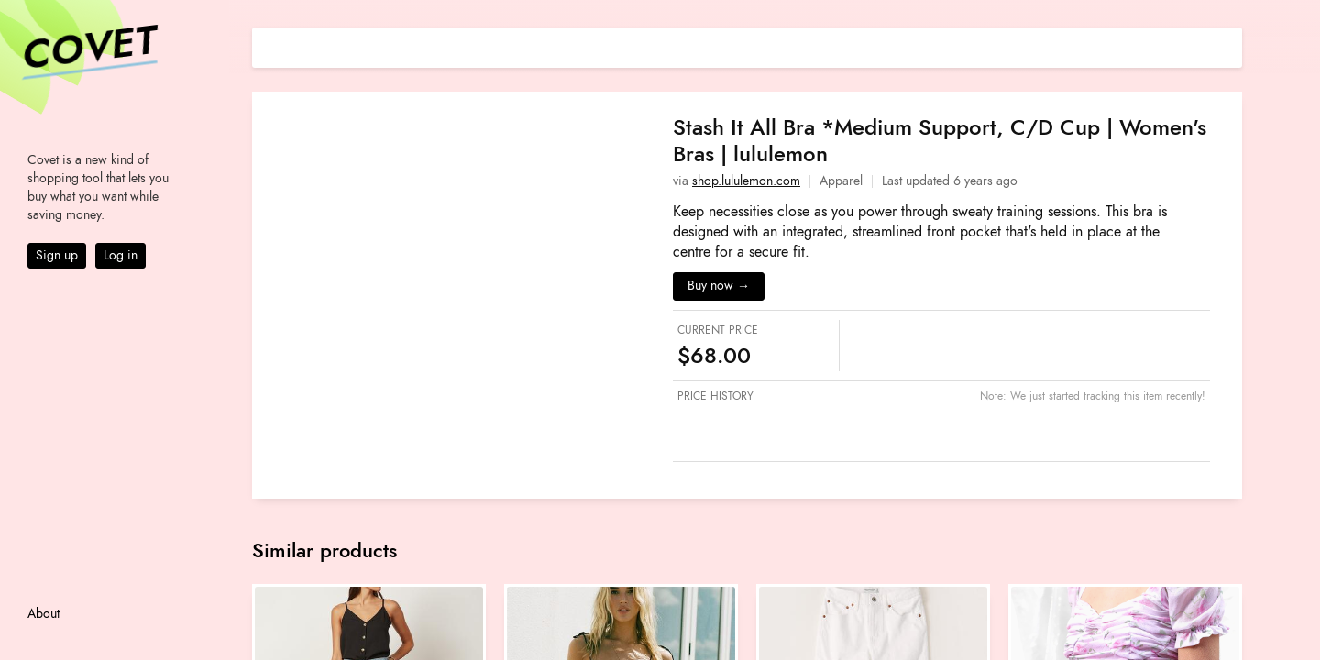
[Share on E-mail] (1228, 45)
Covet (88, 49)
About (44, 613)
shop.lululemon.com (746, 181)
